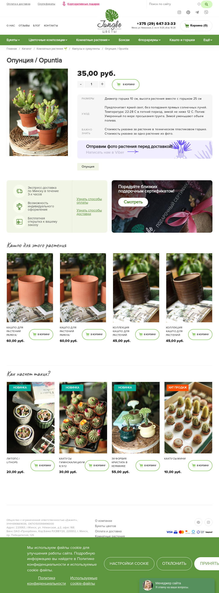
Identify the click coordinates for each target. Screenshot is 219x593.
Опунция (88, 166)
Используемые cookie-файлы (83, 581)
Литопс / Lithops (13, 460)
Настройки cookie (129, 563)
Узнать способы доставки (89, 212)
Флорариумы (148, 40)
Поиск (206, 4)
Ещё (206, 40)
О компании (103, 521)
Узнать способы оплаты (89, 200)
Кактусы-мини (175, 458)
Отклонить (174, 563)
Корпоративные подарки (83, 4)
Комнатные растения (91, 40)
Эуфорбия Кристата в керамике (119, 462)
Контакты (51, 25)
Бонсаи (124, 40)
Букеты (12, 40)
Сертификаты (46, 4)
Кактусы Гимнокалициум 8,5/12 (72, 462)
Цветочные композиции (47, 40)
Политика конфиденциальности (46, 581)
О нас (11, 25)
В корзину (129, 84)
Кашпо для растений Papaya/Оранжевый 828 (15, 331)
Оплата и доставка (18, 4)
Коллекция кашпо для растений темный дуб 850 (122, 331)
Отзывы (24, 25)
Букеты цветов (105, 526)
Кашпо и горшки (182, 40)
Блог (36, 25)
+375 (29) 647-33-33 (156, 23)
